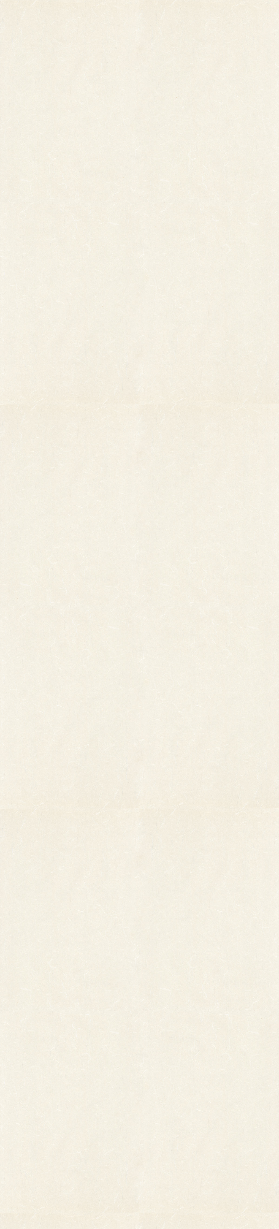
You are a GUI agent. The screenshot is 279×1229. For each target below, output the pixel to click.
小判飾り (84, 1118)
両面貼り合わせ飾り (93, 1156)
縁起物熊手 (12, 1127)
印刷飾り (84, 1125)
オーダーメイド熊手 (36, 1133)
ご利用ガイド (219, 11)
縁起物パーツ (67, 1129)
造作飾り (84, 1171)
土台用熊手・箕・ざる (95, 1179)
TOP (59, 11)
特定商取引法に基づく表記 (179, 1142)
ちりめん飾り (88, 1164)
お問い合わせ (259, 11)
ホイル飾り (86, 1133)
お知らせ (179, 11)
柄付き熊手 (29, 1118)
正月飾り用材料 (89, 1141)
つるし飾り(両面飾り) (94, 1148)
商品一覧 (96, 11)
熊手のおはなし (139, 11)
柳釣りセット (31, 1154)
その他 (26, 1125)
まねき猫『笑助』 (35, 1161)
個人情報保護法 (191, 1131)
